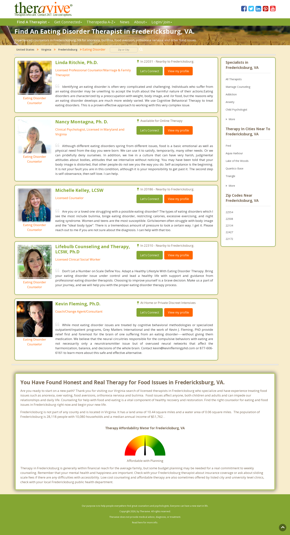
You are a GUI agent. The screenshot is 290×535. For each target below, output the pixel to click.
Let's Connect (149, 71)
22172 (229, 239)
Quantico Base (234, 168)
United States (25, 49)
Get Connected (68, 21)
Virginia (46, 49)
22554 (229, 212)
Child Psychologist (236, 109)
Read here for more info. (145, 522)
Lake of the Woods (237, 161)
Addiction (231, 94)
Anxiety (230, 102)
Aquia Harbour (234, 153)
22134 (229, 225)
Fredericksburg (67, 49)
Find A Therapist (33, 21)
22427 (229, 232)
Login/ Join (161, 21)
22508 (229, 219)
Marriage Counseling (238, 87)
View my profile (178, 71)
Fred (228, 145)
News (124, 21)
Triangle (230, 176)
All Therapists (234, 79)
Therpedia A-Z (101, 21)
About (140, 21)
